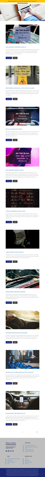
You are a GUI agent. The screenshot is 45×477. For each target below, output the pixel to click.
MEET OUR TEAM (9, 460)
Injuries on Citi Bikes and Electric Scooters (19, 372)
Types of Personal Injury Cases (15, 211)
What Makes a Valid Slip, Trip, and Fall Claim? (20, 88)
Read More (9, 261)
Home (7, 15)
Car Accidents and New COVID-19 (16, 47)
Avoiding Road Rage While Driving (16, 332)
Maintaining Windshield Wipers (15, 291)
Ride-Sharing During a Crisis (15, 170)
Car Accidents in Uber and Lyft (15, 413)
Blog (8, 463)
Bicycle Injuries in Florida (14, 129)
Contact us (27, 463)
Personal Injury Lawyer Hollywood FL (13, 458)
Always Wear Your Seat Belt (15, 252)
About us (26, 458)
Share (15, 261)
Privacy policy (27, 460)
